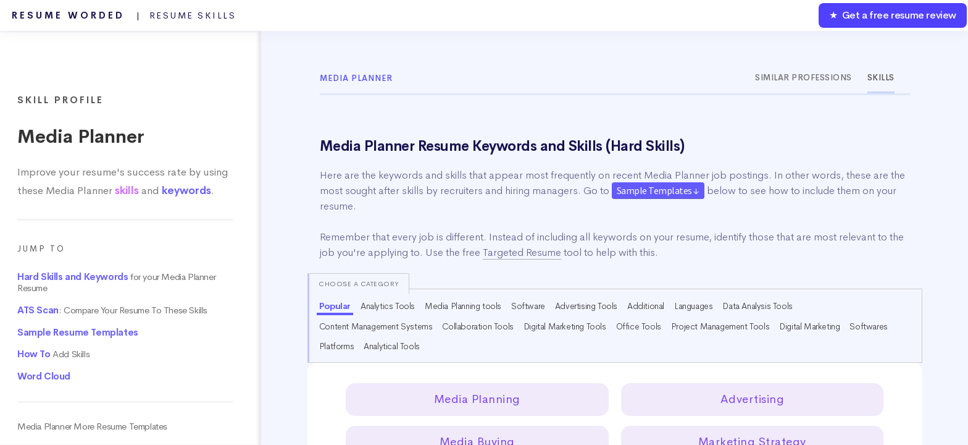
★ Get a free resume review (892, 15)
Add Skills (53, 354)
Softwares (868, 326)
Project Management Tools (720, 326)
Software (528, 306)
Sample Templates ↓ (658, 190)
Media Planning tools (463, 306)
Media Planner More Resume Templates (92, 426)
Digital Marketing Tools (565, 326)
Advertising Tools (586, 306)
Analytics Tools (388, 306)
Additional (645, 306)
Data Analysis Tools (757, 306)
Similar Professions (803, 77)
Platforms (336, 346)
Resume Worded (124, 15)
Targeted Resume (522, 252)
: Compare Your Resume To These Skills (112, 310)
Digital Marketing (809, 326)
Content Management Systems (376, 326)
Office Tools (638, 326)
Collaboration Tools (477, 326)
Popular (335, 306)
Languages (693, 306)
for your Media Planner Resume (116, 282)
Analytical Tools (392, 346)
